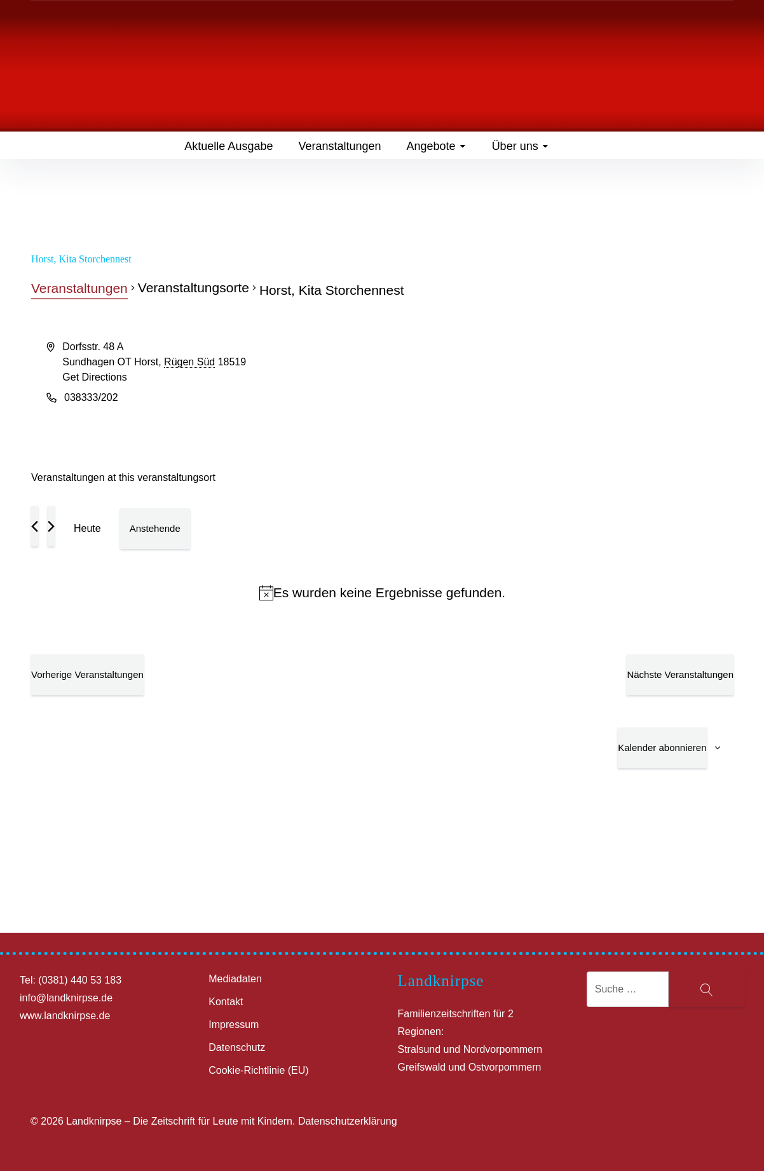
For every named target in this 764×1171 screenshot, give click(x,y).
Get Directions (94, 377)
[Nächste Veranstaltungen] (51, 526)
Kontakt (225, 1001)
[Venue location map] (557, 387)
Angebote (437, 146)
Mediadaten (235, 978)
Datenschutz (236, 1047)
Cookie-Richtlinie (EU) (258, 1070)
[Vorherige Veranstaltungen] (34, 526)
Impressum (233, 1024)
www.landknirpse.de (65, 1015)
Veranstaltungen (339, 146)
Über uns (520, 146)
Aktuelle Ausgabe (228, 146)
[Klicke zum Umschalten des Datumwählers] (155, 528)
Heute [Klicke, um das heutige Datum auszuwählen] (87, 528)
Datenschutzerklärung (347, 1121)
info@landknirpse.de (66, 997)
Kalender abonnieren (662, 747)
